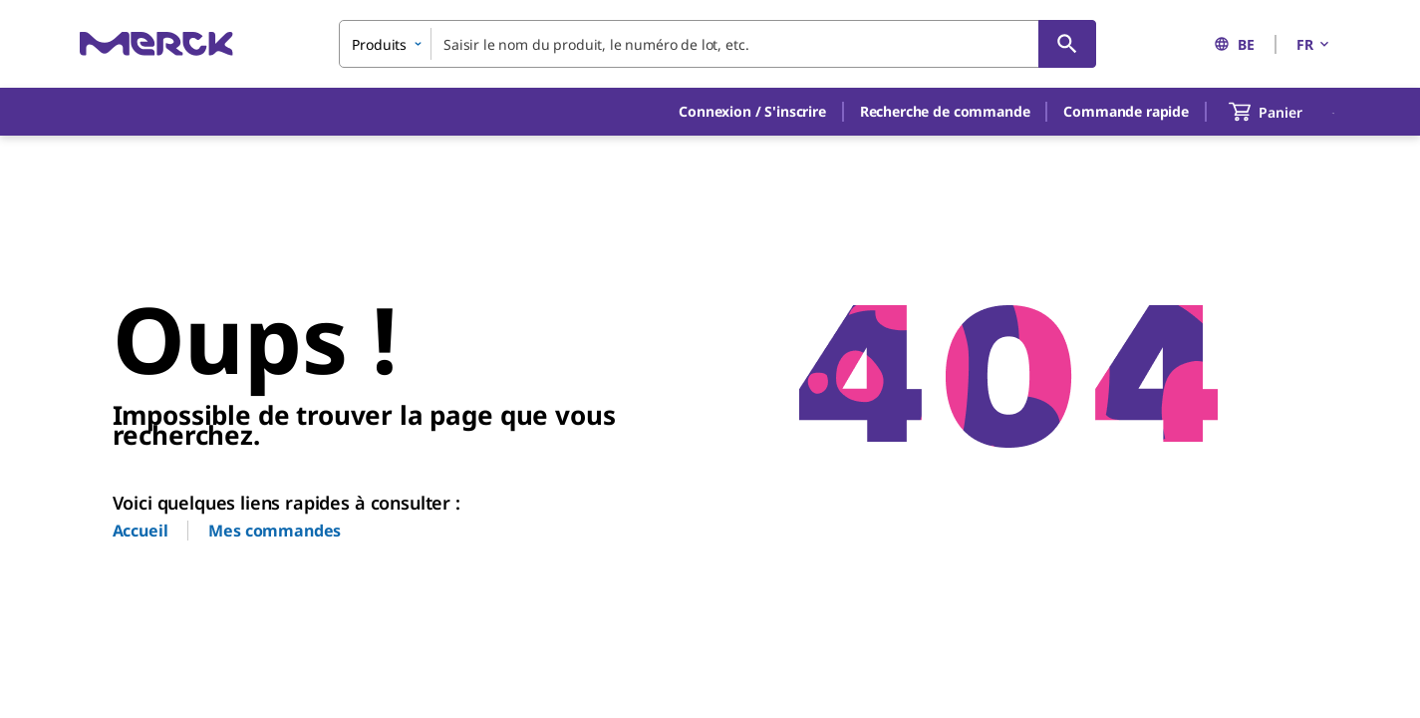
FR (1314, 44)
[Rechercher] (1067, 44)
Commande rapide (1126, 111)
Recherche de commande (945, 111)
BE (1234, 44)
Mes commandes (274, 530)
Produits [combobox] (379, 44)
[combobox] (717, 44)
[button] (752, 112)
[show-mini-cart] (1283, 112)
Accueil (140, 530)
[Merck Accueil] (156, 43)
